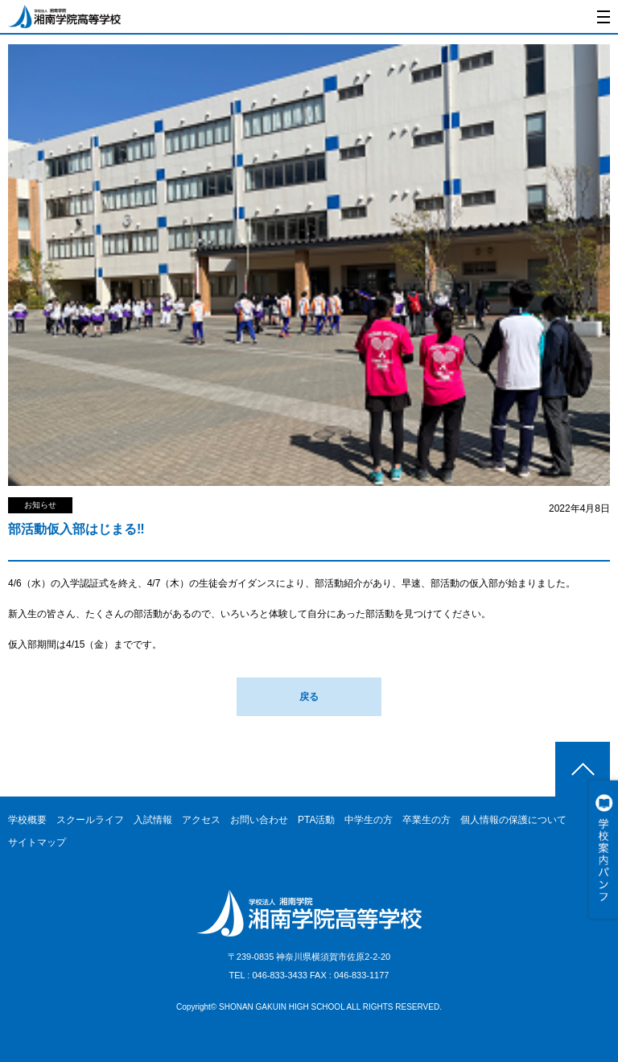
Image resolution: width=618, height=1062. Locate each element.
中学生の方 (368, 820)
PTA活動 (316, 820)
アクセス (201, 820)
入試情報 (153, 820)
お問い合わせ (259, 820)
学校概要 (27, 820)
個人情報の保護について (513, 820)
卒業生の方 (426, 820)
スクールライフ (90, 820)
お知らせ (40, 504)
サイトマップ (37, 842)
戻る (309, 696)
